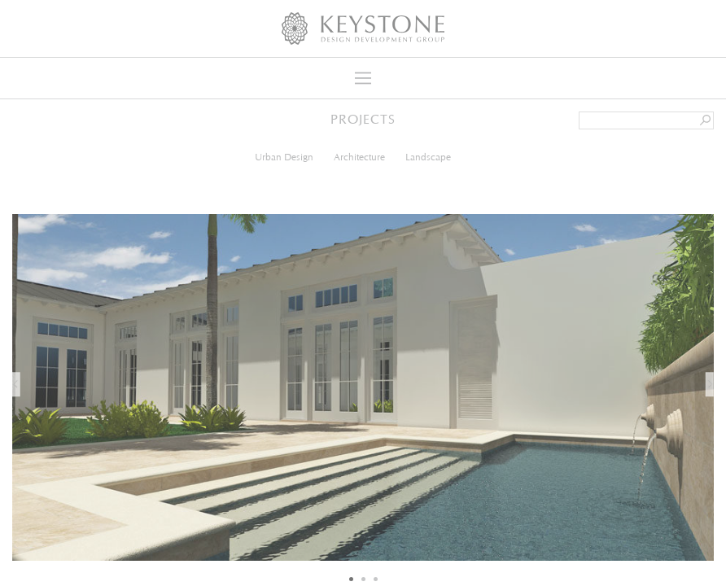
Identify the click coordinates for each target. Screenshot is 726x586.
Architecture (359, 157)
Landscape (428, 157)
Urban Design (284, 157)
